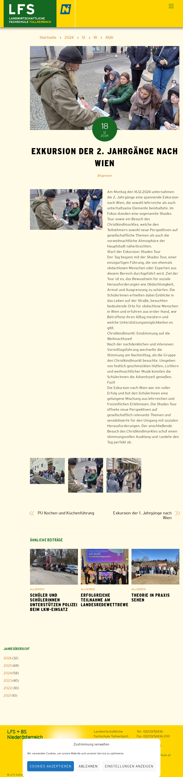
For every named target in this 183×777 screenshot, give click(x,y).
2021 (7, 695)
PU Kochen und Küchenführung (66, 513)
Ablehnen (88, 766)
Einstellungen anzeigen (129, 766)
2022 (8, 688)
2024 (8, 673)
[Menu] (171, 6)
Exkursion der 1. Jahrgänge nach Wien (142, 515)
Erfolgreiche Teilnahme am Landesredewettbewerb (107, 600)
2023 (8, 680)
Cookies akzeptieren (51, 766)
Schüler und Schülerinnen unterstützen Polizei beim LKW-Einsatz (53, 602)
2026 (8, 658)
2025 (8, 665)
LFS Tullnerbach (20, 774)
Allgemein (104, 175)
